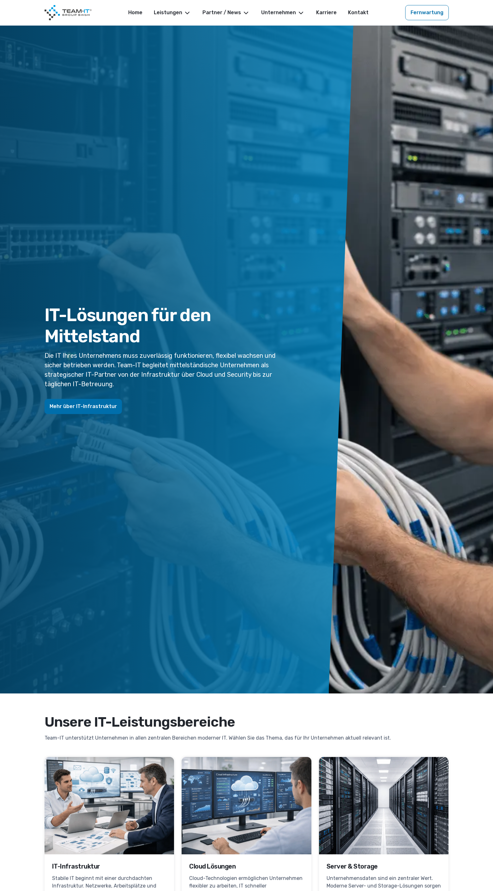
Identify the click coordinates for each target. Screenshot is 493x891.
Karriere (326, 12)
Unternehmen (283, 13)
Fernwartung (427, 12)
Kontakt (358, 12)
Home (135, 12)
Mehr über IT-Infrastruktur (83, 406)
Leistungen (172, 13)
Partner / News (226, 13)
